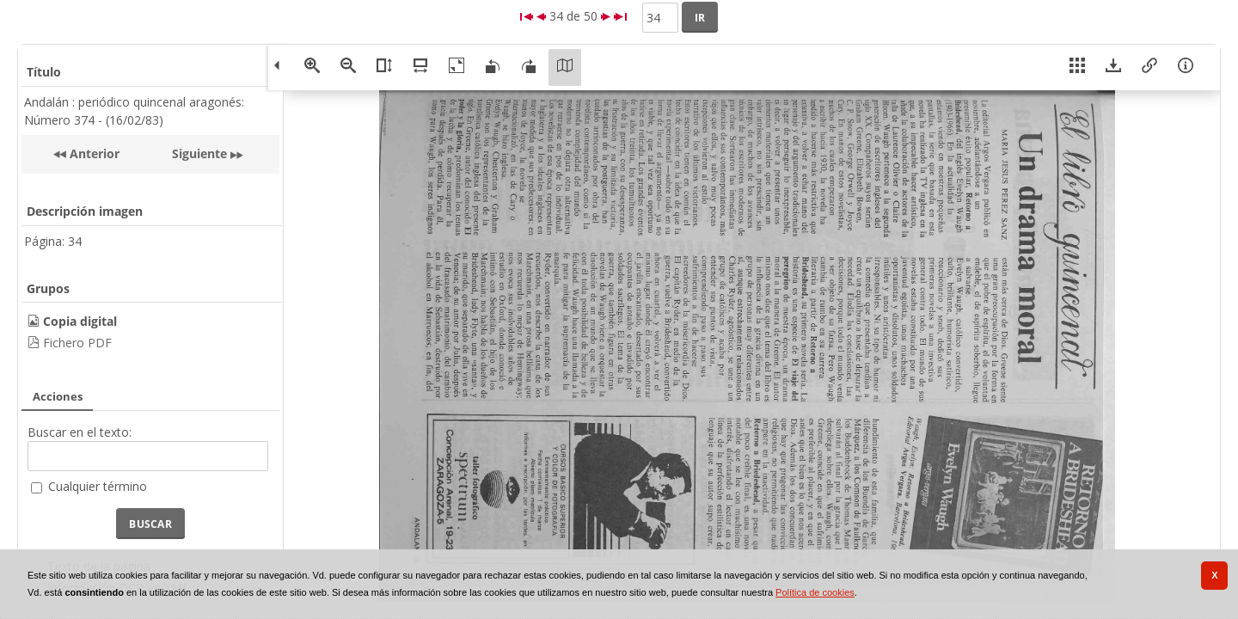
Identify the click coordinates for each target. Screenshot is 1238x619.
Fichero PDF (77, 342)
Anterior (93, 153)
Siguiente (199, 153)
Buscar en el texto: (80, 432)
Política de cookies (815, 592)
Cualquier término (97, 486)
